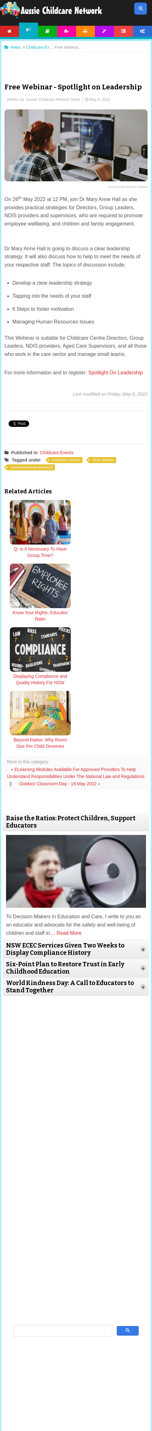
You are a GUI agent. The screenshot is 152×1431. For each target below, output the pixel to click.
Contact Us (99, 1397)
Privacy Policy (54, 1397)
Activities (66, 31)
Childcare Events (57, 452)
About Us (28, 1389)
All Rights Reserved (114, 1415)
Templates (104, 31)
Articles (47, 31)
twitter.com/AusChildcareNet (81, 1346)
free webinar (104, 460)
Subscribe (77, 1397)
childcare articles (67, 460)
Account (142, 31)
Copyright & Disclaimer (113, 1389)
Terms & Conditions (76, 1389)
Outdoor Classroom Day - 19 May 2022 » (59, 656)
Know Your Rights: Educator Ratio (111, 552)
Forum (123, 31)
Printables (85, 31)
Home (9, 31)
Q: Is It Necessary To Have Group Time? (40, 552)
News (28, 30)
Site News (48, 1389)
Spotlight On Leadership (115, 372)
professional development (32, 467)
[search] (62, 1203)
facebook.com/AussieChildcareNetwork (80, 1355)
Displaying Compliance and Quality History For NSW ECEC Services (40, 619)
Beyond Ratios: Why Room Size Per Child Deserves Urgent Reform (111, 619)
